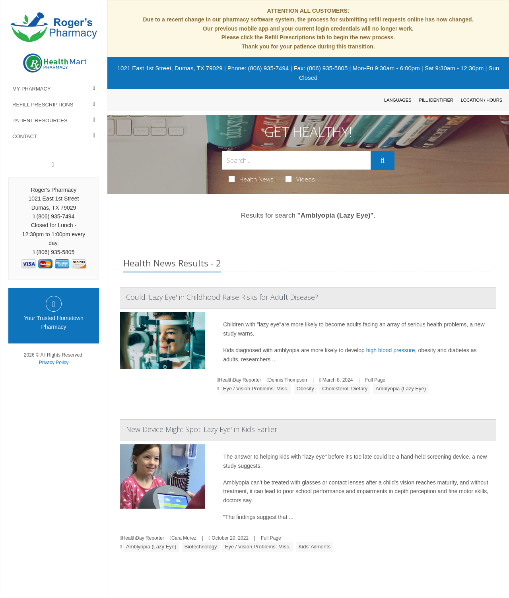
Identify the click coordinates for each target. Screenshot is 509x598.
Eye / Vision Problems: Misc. (255, 389)
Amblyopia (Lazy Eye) (401, 389)
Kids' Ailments (315, 547)
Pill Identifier (436, 100)
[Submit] (382, 160)
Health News (251, 179)
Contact (24, 136)
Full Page (375, 380)
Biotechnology (201, 547)
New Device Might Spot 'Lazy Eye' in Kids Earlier (201, 429)
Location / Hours (481, 100)
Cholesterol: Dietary (344, 389)
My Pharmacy (31, 89)
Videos (300, 179)
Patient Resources (40, 120)
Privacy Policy (54, 362)
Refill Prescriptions (42, 105)
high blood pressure (390, 350)
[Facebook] (53, 165)
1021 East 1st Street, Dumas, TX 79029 (170, 68)
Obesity (305, 389)
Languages (397, 100)
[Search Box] (296, 160)
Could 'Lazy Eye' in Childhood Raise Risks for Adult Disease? (222, 297)
